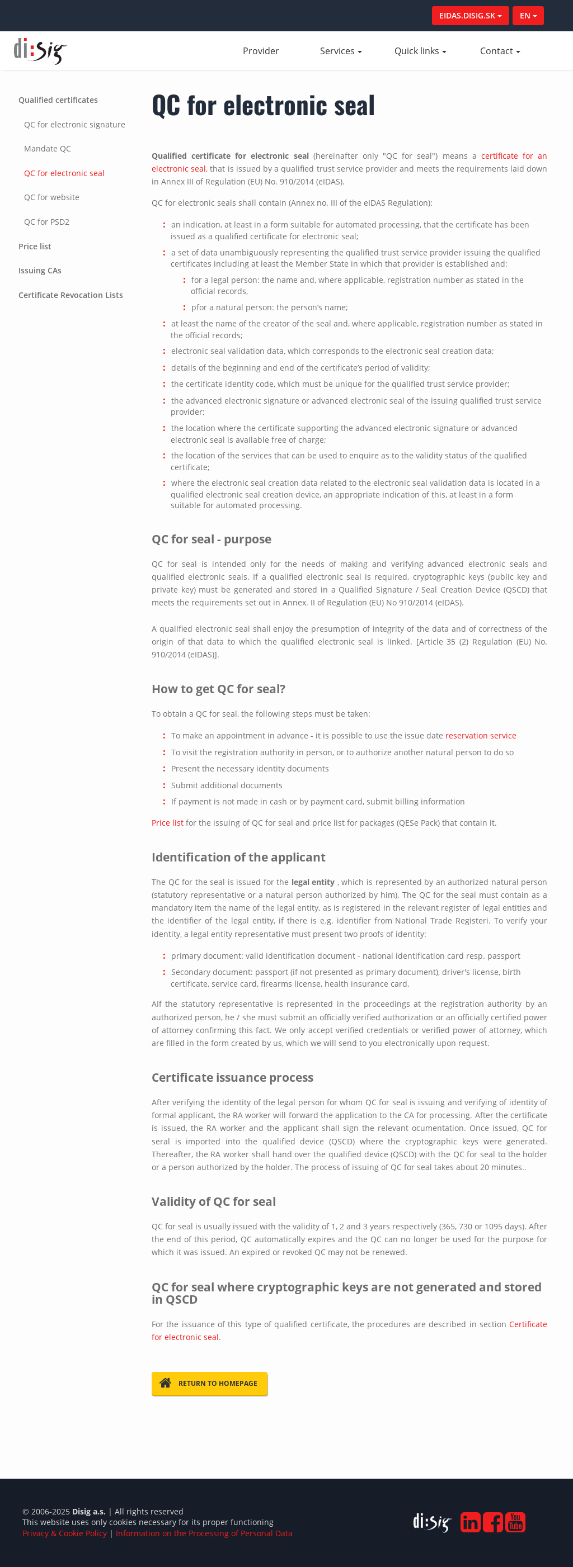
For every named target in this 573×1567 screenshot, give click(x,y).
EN (528, 15)
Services (341, 51)
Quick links (420, 51)
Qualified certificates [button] (58, 99)
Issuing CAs (40, 270)
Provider (272, 51)
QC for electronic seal (64, 173)
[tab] (74, 161)
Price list (34, 246)
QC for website (51, 197)
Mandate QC (47, 148)
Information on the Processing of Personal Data (204, 1533)
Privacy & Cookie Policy (64, 1533)
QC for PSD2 (46, 221)
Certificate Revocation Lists (70, 295)
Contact (500, 51)
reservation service (480, 735)
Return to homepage (208, 1383)
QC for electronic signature (74, 124)
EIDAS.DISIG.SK (470, 15)
